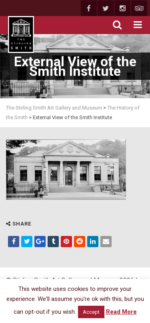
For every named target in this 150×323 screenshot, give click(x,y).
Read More (121, 311)
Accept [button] (91, 312)
